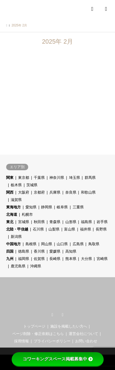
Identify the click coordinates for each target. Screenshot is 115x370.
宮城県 (23, 222)
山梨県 (53, 229)
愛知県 (30, 207)
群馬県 (90, 177)
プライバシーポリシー (52, 341)
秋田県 (39, 222)
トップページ (34, 326)
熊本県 (70, 259)
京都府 (39, 192)
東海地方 (13, 207)
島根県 (30, 244)
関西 (9, 192)
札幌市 (27, 214)
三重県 (78, 207)
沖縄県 (35, 266)
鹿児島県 (18, 266)
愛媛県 (54, 251)
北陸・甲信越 (17, 229)
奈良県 (70, 192)
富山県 (69, 229)
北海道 (11, 214)
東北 (9, 222)
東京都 (23, 177)
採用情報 (21, 341)
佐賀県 (39, 259)
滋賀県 (16, 200)
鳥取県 (93, 244)
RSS (62, 315)
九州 (9, 259)
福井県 (85, 229)
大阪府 (23, 192)
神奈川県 (56, 177)
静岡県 (46, 207)
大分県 (86, 259)
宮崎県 (102, 259)
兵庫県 (54, 192)
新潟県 (16, 236)
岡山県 (46, 244)
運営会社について (83, 334)
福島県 (86, 222)
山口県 (62, 244)
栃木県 (16, 185)
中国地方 (13, 244)
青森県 (54, 222)
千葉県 (39, 177)
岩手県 (102, 222)
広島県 (78, 244)
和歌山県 (88, 192)
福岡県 (23, 259)
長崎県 (54, 259)
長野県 (101, 229)
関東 (9, 177)
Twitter (52, 315)
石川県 (38, 229)
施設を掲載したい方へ (68, 326)
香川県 (39, 251)
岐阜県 (62, 207)
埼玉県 (74, 177)
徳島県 (23, 251)
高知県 (70, 251)
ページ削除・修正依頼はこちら (38, 334)
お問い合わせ (86, 341)
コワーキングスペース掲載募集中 (58, 359)
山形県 (70, 222)
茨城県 (31, 185)
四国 (9, 251)
